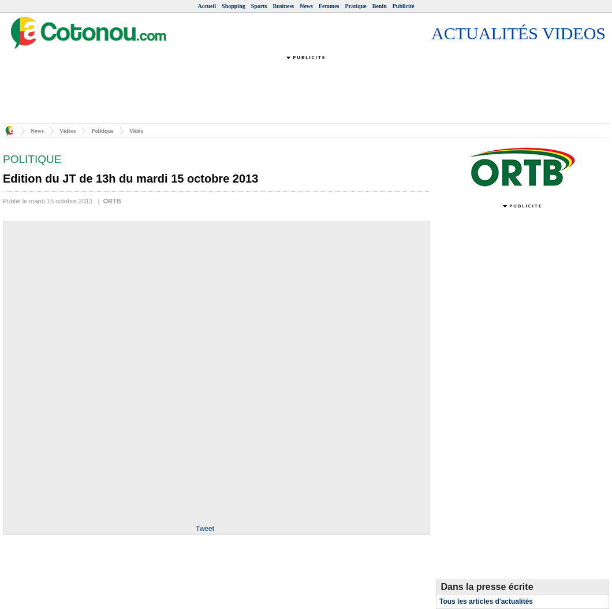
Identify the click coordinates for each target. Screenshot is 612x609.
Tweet (205, 529)
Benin (379, 6)
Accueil (206, 6)
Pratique (356, 6)
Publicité (404, 6)
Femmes (329, 6)
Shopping (233, 6)
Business (283, 6)
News (306, 6)
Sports (259, 6)
